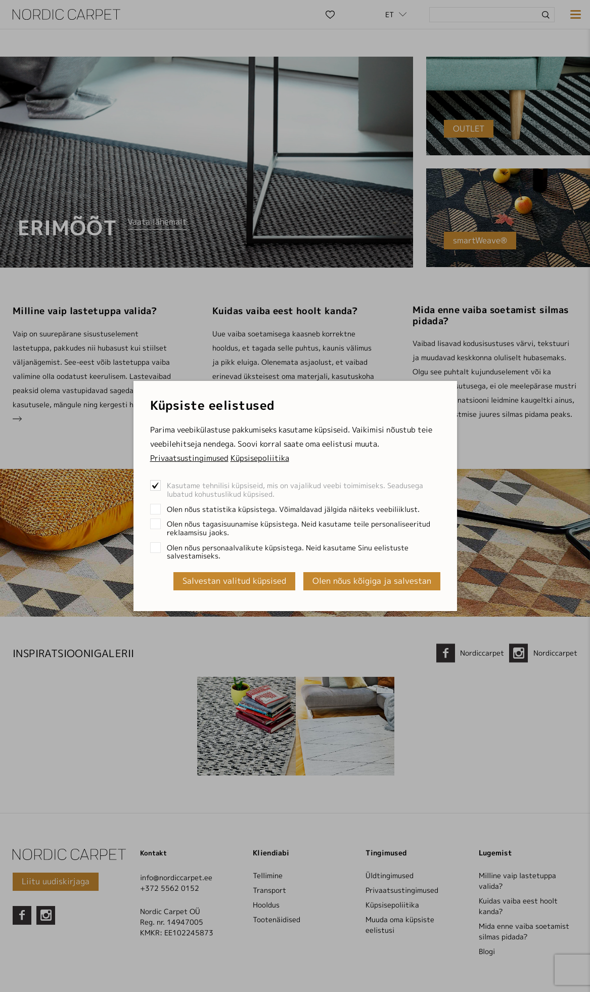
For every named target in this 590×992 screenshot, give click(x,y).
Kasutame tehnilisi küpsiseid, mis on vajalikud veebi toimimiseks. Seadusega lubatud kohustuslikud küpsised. (295, 490)
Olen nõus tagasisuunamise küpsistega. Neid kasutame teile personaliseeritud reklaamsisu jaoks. (298, 528)
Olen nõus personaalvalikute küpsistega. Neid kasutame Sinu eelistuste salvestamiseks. (288, 552)
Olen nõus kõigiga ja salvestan (371, 580)
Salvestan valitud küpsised (234, 580)
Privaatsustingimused (189, 458)
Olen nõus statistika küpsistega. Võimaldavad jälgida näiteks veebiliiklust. (293, 509)
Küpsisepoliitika (260, 458)
